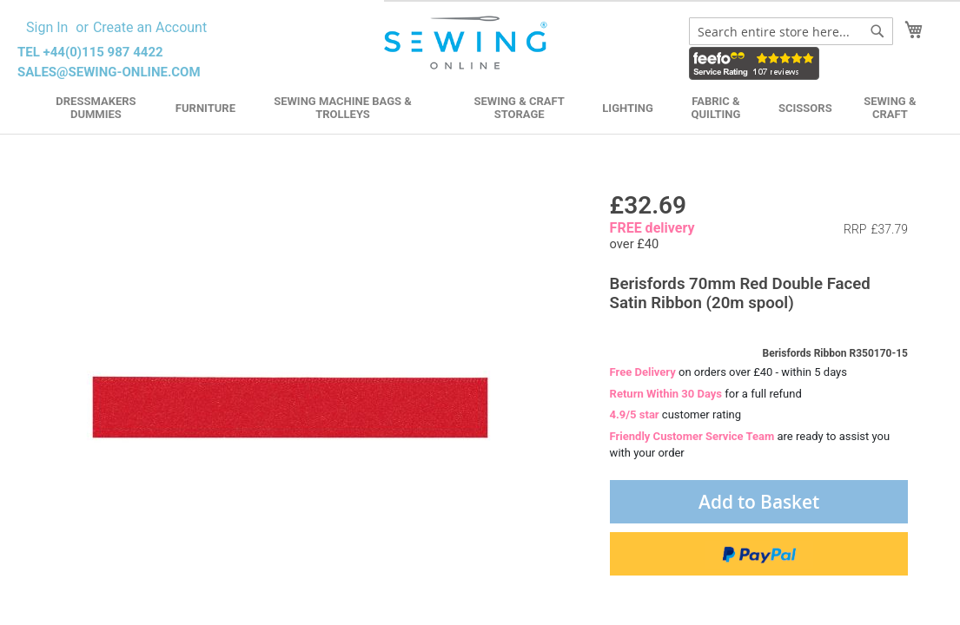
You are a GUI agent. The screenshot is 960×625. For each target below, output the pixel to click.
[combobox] (791, 31)
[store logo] (467, 43)
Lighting (627, 108)
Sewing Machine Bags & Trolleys (343, 108)
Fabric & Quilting (716, 108)
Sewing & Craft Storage (518, 108)
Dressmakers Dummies (96, 108)
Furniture (205, 108)
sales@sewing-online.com (109, 72)
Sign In (47, 27)
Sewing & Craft (890, 108)
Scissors (805, 108)
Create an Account (150, 27)
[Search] (877, 31)
